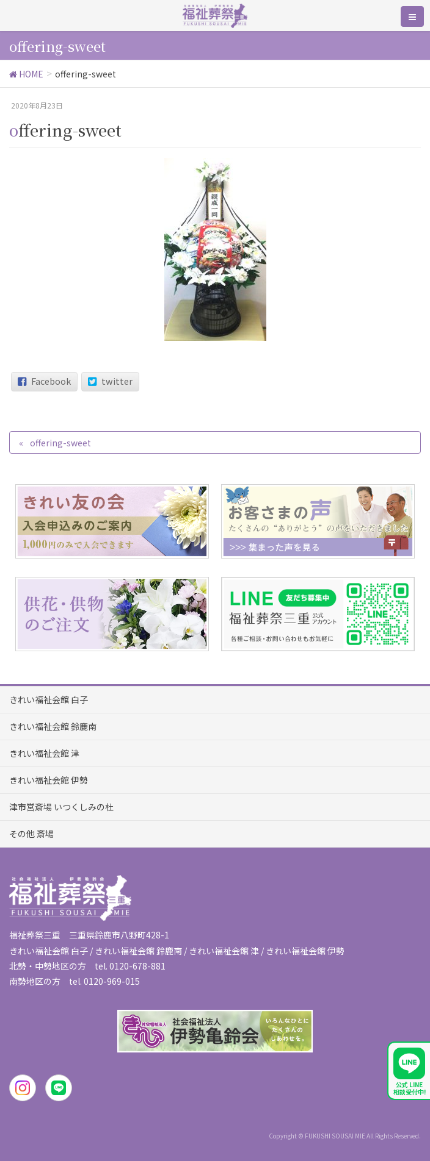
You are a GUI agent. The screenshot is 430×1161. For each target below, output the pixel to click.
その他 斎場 (31, 833)
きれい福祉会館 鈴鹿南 (53, 726)
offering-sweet (60, 443)
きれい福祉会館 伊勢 (48, 780)
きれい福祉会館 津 (44, 753)
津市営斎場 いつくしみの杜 (61, 807)
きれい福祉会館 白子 (48, 699)
